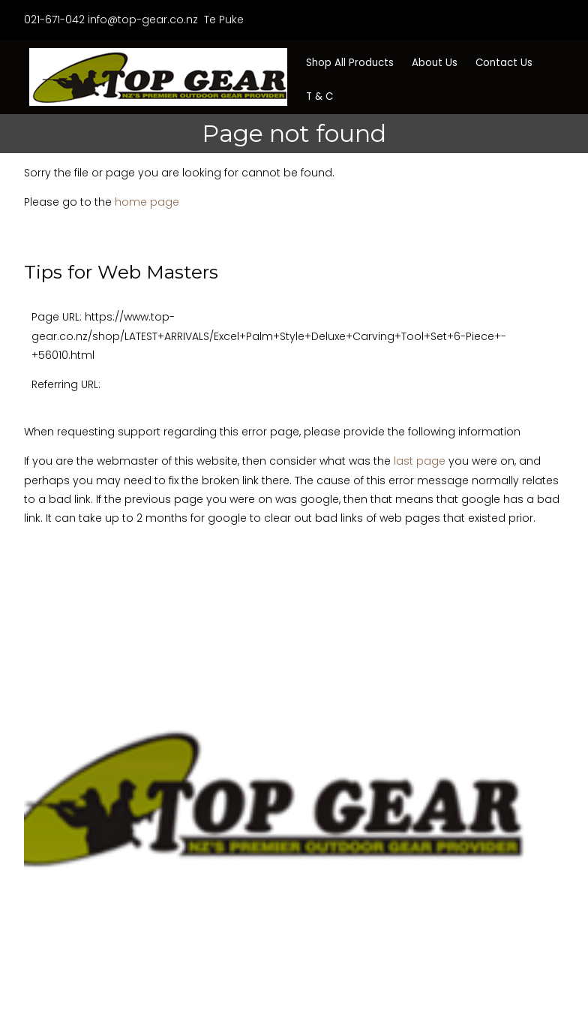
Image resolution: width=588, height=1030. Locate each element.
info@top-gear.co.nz (143, 19)
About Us (435, 63)
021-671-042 (54, 19)
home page (147, 201)
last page (420, 460)
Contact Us (504, 63)
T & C (319, 96)
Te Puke (222, 19)
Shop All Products (350, 63)
